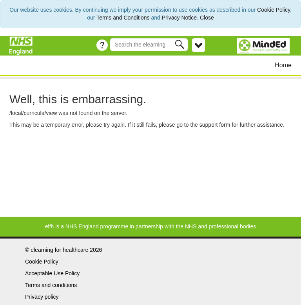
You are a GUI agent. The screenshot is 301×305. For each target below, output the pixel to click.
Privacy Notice (179, 17)
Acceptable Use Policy (52, 273)
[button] (180, 44)
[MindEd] (264, 45)
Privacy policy (42, 297)
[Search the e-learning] (149, 44)
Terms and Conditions (122, 17)
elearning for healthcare (59, 250)
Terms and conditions (51, 285)
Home (283, 65)
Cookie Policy (273, 10)
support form (214, 125)
